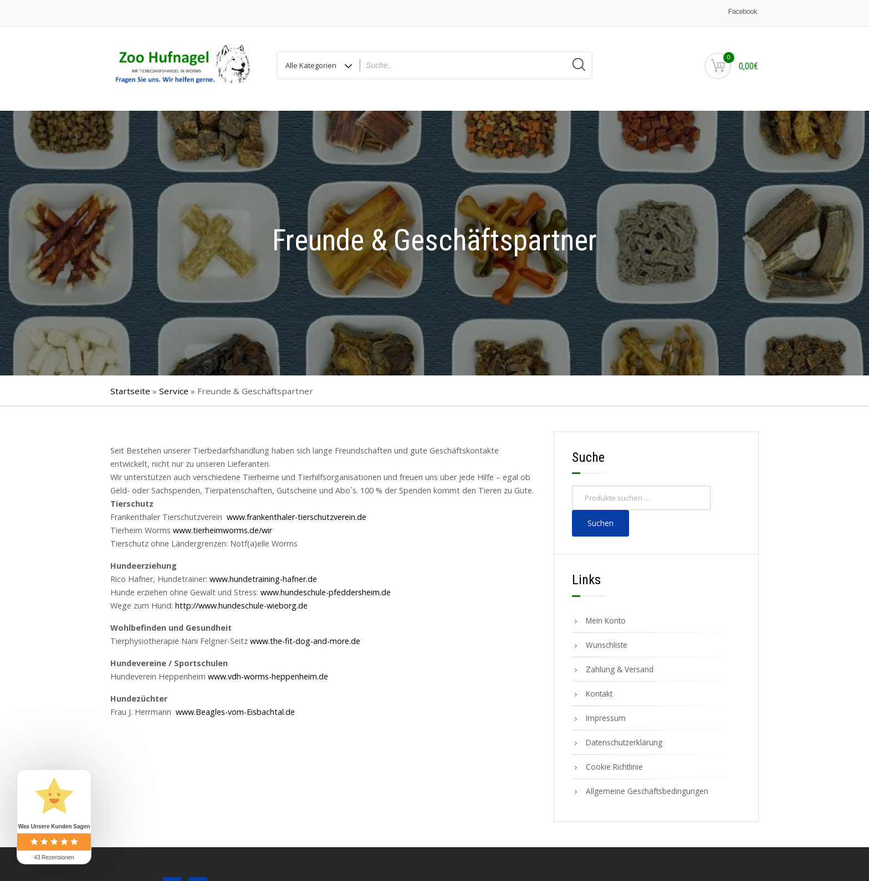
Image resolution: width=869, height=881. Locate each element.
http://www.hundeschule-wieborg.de (241, 600)
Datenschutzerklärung (624, 736)
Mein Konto (606, 615)
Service (173, 384)
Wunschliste (606, 639)
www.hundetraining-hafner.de (263, 573)
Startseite (130, 384)
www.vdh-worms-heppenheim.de (268, 671)
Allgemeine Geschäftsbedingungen (647, 785)
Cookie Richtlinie (614, 761)
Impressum (606, 712)
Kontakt (599, 688)
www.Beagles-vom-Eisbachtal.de (235, 706)
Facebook (742, 11)
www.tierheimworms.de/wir (222, 524)
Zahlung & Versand (619, 663)
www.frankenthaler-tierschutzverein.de (296, 511)
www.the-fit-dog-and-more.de (305, 635)
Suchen (600, 517)
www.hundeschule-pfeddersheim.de (325, 586)
